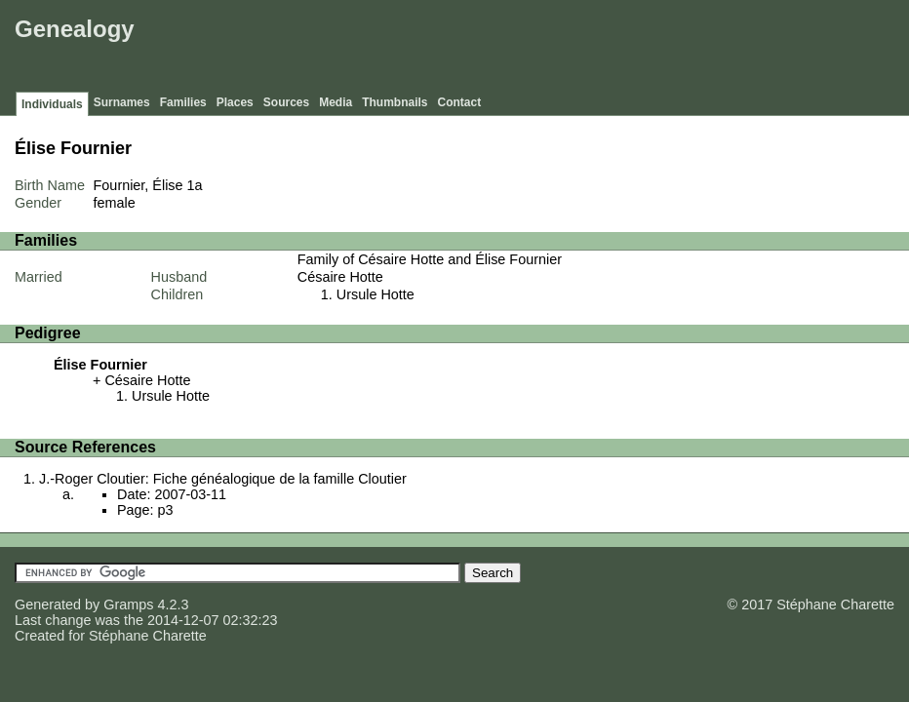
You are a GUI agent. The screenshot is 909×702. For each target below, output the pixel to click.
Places (235, 102)
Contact (460, 102)
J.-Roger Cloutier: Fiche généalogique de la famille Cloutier (223, 479)
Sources (286, 102)
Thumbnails (394, 102)
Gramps (128, 604)
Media (335, 102)
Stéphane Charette (148, 636)
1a (195, 185)
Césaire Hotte (340, 277)
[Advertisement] (549, 49)
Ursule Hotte (375, 294)
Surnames (122, 102)
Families (183, 102)
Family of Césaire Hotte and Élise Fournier (429, 259)
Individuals (52, 104)
